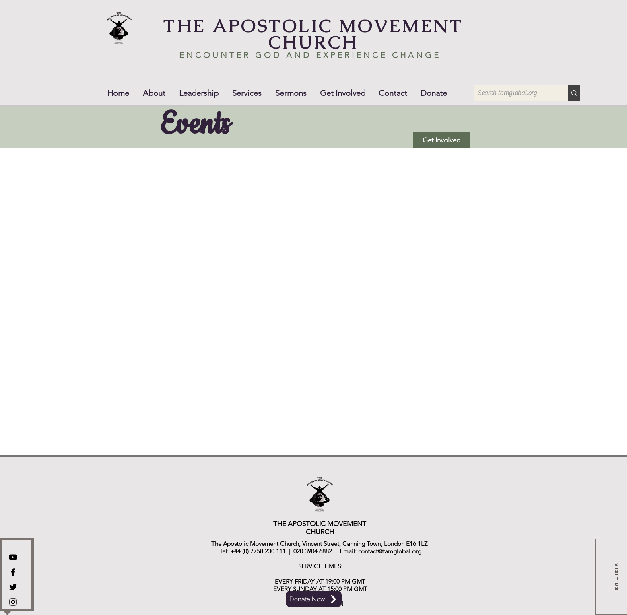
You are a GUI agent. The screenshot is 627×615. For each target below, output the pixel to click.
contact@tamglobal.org (389, 551)
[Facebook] (13, 572)
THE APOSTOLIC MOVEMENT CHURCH (313, 34)
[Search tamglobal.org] (514, 93)
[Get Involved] (441, 140)
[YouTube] (13, 557)
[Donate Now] (314, 599)
